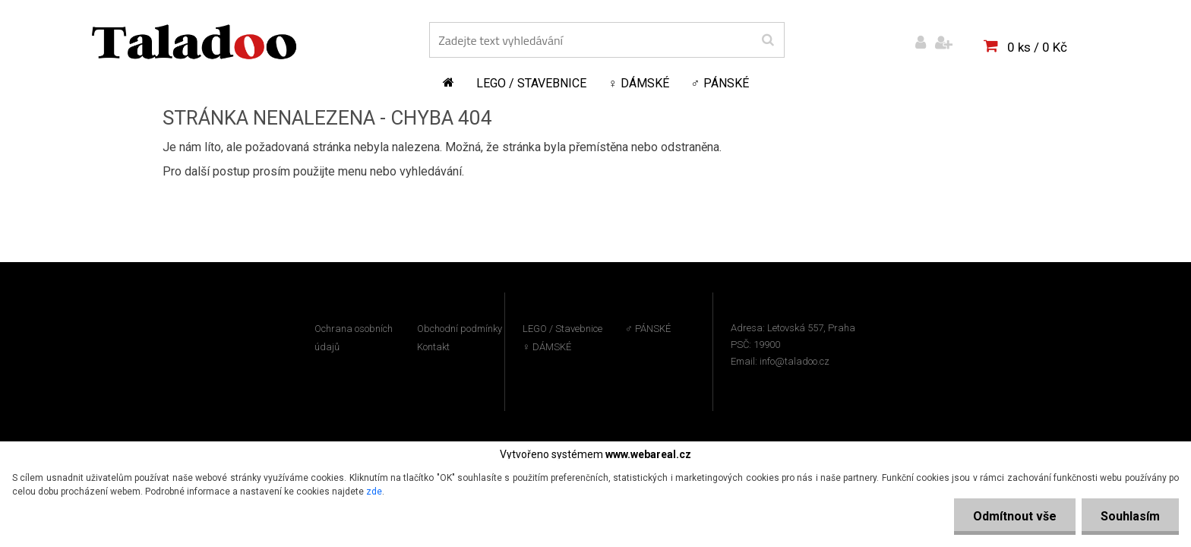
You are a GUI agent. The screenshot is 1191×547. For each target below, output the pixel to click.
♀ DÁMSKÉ (638, 83)
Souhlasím (1130, 516)
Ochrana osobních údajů (353, 338)
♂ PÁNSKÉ (720, 83)
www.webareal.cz (648, 454)
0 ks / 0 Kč (1037, 47)
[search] (767, 40)
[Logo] (194, 42)
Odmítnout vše (1015, 516)
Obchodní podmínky (459, 328)
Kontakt (433, 347)
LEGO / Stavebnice (531, 83)
